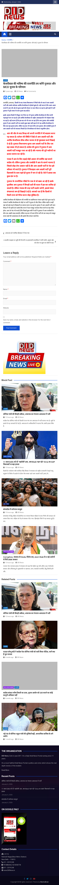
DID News (18, 91)
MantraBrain (44, 882)
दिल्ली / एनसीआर (7, 456)
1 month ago (8, 739)
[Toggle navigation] (10, 34)
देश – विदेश (6, 504)
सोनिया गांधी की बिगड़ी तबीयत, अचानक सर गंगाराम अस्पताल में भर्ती (26, 414)
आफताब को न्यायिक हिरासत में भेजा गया (17, 233)
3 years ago (8, 91)
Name (5, 289)
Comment (7, 261)
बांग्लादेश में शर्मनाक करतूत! (12, 509)
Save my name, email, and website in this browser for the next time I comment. (27, 321)
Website (6, 308)
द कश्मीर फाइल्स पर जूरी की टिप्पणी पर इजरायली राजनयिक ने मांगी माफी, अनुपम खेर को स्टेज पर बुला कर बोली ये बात (29, 241)
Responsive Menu (55, 2)
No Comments (31, 91)
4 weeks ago (8, 657)
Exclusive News (8, 551)
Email (5, 299)
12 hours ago (8, 417)
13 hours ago (8, 467)
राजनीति (5, 80)
